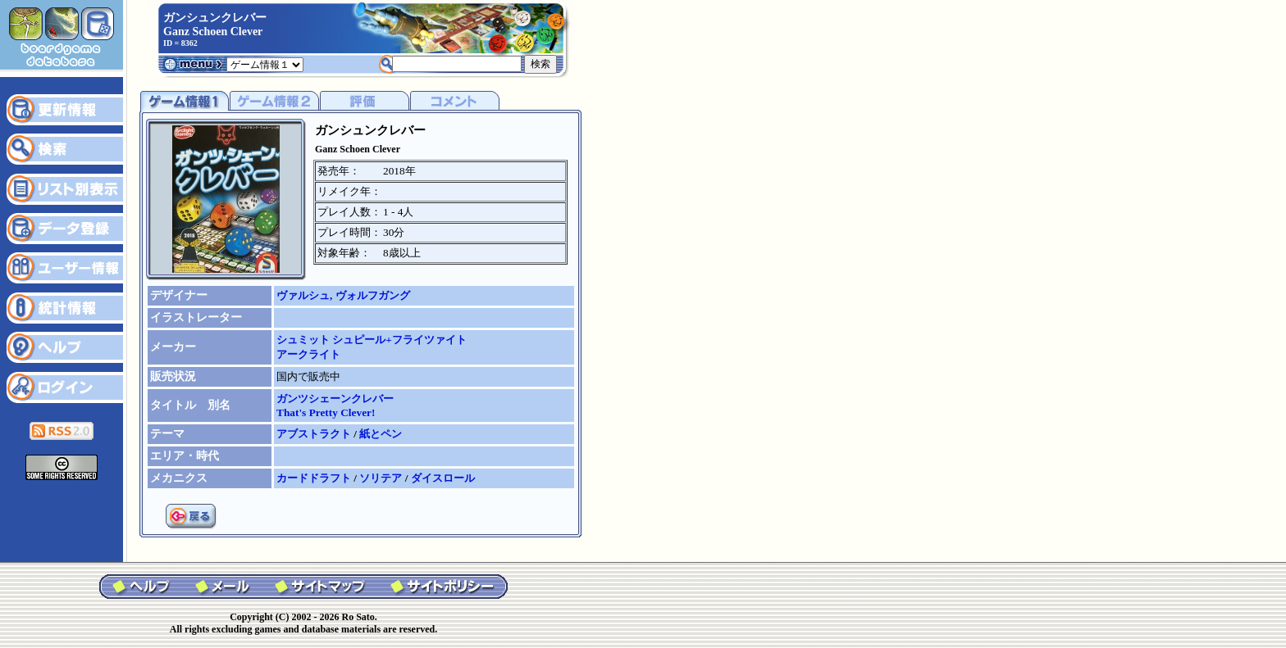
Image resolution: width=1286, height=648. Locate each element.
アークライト (308, 354)
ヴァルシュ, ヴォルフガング (343, 295)
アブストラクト (314, 434)
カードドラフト (314, 478)
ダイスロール (443, 478)
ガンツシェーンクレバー (335, 398)
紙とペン (380, 434)
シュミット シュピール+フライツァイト (371, 339)
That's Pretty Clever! (325, 412)
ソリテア (381, 478)
